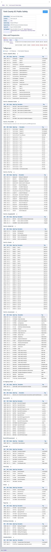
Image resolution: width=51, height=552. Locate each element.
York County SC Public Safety (15, 5)
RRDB (3, 5)
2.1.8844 (4, 550)
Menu (45, 11)
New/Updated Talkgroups (23, 51)
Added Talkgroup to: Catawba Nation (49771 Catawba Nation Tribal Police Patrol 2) (22, 31)
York (11, 20)
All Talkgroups (13, 51)
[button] (49, 2)
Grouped (6, 51)
